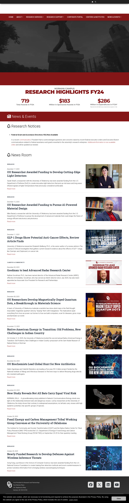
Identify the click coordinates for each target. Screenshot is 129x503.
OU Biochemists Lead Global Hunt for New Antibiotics (41, 364)
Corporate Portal (75, 17)
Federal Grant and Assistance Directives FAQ (94, 83)
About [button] (19, 17)
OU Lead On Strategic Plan (35, 83)
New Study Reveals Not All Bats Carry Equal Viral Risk (41, 393)
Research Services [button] (34, 17)
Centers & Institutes (95, 17)
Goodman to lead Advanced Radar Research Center (38, 270)
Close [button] (119, 498)
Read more (11, 189)
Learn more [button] (73, 500)
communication (25, 140)
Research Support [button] (55, 17)
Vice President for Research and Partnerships (26, 482)
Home (11, 17)
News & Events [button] (114, 17)
